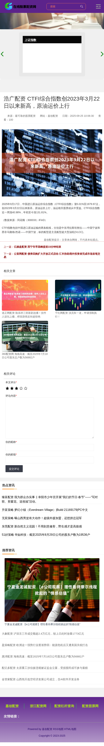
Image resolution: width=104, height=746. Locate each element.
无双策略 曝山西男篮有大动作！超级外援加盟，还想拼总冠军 (42, 518)
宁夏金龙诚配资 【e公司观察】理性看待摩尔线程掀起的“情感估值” (42, 624)
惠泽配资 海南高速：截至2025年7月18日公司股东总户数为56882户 (43, 656)
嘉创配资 (12, 706)
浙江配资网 (38, 706)
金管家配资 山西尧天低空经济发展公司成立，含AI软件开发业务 (40, 679)
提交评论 (14, 468)
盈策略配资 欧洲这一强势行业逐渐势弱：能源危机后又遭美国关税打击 (45, 645)
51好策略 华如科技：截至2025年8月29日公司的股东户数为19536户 (46, 534)
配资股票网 (90, 706)
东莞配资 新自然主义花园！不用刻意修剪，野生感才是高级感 (42, 526)
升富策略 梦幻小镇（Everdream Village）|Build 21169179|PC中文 (45, 509)
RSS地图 (58, 729)
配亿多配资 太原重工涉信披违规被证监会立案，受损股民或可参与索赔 (45, 667)
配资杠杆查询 (64, 706)
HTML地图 (70, 729)
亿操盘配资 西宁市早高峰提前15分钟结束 (37, 246)
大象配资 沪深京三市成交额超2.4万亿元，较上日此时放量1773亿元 (43, 633)
